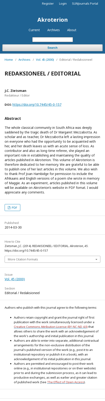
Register (48, 3)
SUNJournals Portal (85, 3)
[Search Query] (52, 39)
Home (9, 59)
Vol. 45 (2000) (45, 59)
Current (34, 30)
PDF (14, 207)
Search (52, 47)
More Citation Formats (23, 259)
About (71, 30)
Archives (53, 30)
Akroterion (52, 19)
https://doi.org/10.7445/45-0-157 (36, 104)
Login (63, 3)
